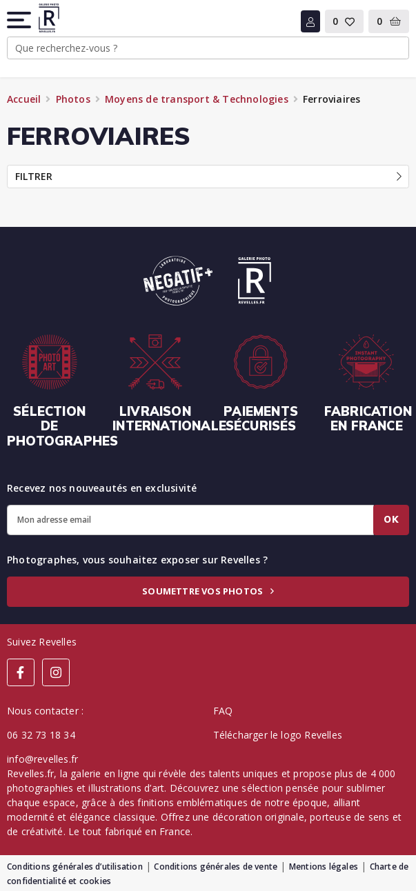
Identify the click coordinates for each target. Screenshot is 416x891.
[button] (20, 20)
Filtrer (208, 176)
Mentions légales (323, 866)
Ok (391, 519)
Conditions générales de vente (215, 866)
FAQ (223, 710)
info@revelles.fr (42, 758)
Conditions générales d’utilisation (75, 866)
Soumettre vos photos (207, 591)
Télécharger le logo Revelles (278, 734)
